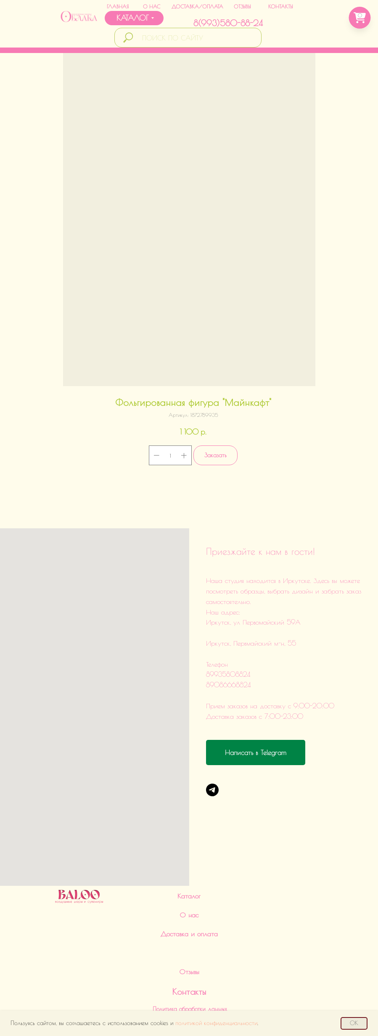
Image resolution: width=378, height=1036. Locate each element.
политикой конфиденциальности (216, 1023)
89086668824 (179, 979)
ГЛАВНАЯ (118, 6)
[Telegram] (212, 790)
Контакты (189, 920)
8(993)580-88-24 (228, 23)
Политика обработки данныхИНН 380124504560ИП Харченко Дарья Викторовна (190, 946)
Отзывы (189, 900)
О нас (189, 844)
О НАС (151, 6)
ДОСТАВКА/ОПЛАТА (197, 6)
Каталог (189, 825)
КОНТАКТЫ (280, 6)
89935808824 (176, 958)
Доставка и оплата (189, 862)
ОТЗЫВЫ (242, 6)
